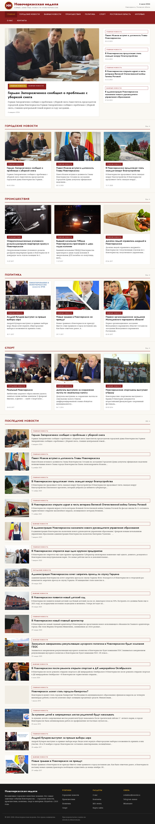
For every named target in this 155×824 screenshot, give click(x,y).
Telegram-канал (130, 799)
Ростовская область (120, 14)
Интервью (140, 14)
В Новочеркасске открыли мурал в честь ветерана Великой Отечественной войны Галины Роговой (125, 74)
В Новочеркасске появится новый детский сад (58, 597)
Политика (90, 14)
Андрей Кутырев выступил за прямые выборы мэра (26, 318)
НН (8, 5)
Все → (148, 126)
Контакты (22, 20)
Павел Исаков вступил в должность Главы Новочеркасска (126, 36)
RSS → (148, 421)
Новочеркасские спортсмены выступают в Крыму (127, 391)
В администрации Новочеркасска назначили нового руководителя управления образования (121, 94)
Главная (11, 14)
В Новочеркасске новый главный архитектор (57, 620)
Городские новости (29, 14)
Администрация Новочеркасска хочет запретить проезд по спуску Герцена (75, 574)
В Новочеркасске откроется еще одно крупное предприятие (66, 551)
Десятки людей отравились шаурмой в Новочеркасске (126, 242)
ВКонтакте (127, 803)
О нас (10, 20)
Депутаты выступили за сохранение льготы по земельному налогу (75, 391)
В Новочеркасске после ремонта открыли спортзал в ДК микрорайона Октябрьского (81, 668)
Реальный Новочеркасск (20, 389)
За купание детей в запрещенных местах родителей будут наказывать (72, 714)
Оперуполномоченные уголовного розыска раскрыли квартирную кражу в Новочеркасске (28, 243)
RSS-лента (97, 803)
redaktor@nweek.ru (131, 795)
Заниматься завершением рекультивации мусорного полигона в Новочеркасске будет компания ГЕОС (87, 645)
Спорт (102, 14)
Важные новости (52, 14)
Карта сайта (98, 808)
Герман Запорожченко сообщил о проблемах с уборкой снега (48, 94)
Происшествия (73, 14)
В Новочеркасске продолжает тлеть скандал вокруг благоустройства (123, 54)
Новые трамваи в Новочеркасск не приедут (74, 318)
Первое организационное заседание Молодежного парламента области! (125, 318)
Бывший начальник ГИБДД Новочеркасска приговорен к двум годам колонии (74, 243)
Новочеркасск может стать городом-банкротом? (59, 691)
